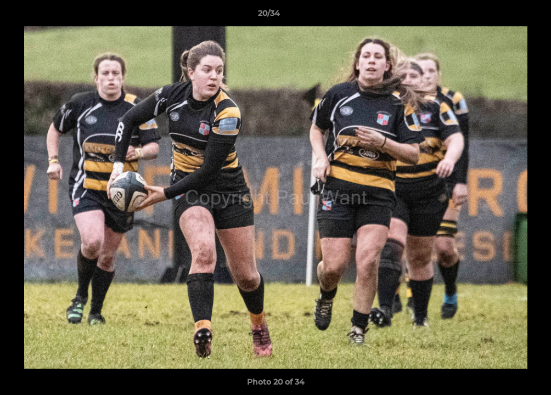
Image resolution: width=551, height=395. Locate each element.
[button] (504, 16)
